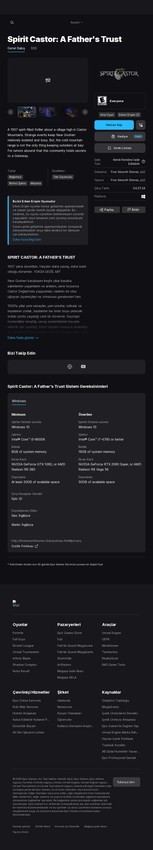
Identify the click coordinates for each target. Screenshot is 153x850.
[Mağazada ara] (12, 22)
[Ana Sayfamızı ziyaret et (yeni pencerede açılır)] (70, 367)
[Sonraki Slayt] (85, 112)
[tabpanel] (76, 444)
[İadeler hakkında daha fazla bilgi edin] (143, 161)
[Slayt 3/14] (69, 112)
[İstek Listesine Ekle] (119, 148)
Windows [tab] (19, 401)
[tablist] (76, 401)
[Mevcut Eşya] (27, 112)
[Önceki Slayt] (11, 112)
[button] (48, 337)
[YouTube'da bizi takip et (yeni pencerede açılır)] (83, 367)
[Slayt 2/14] (48, 112)
